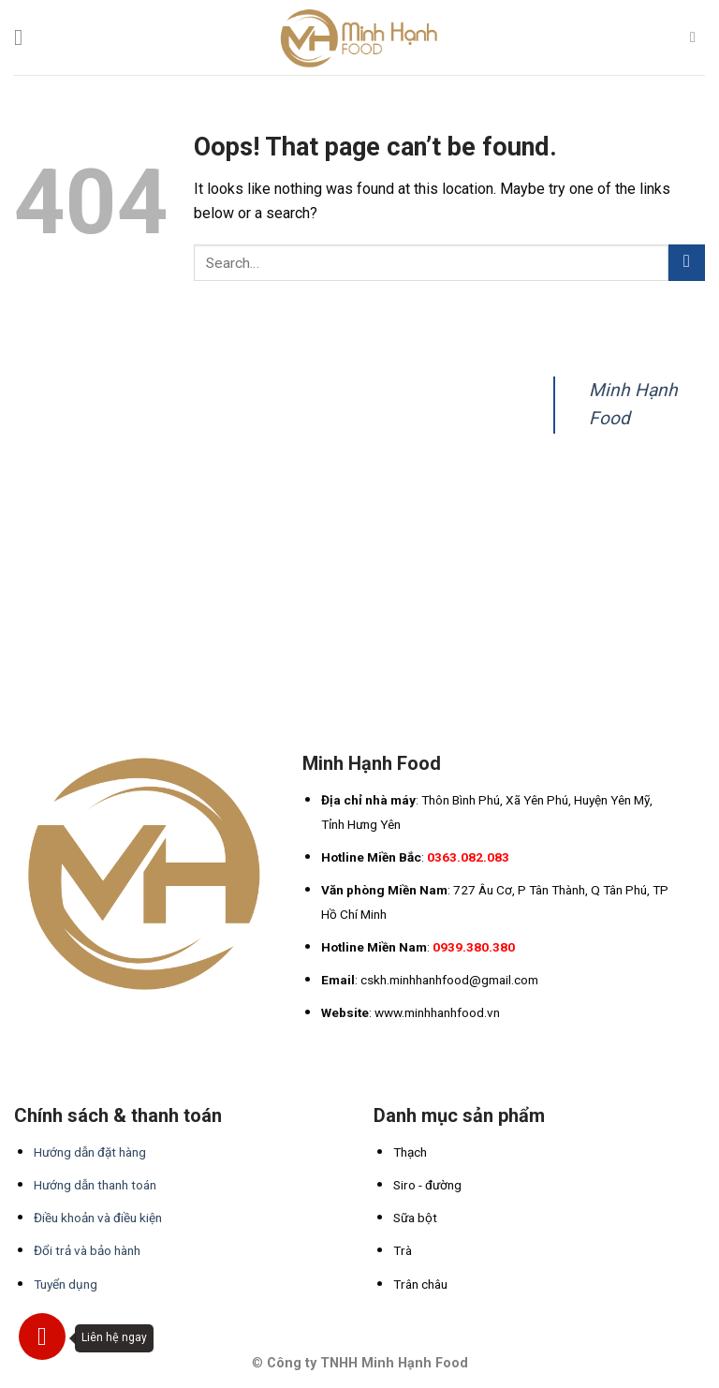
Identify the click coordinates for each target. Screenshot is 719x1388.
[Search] (697, 37)
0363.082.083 (468, 856)
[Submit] (686, 262)
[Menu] (25, 37)
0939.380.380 (474, 946)
